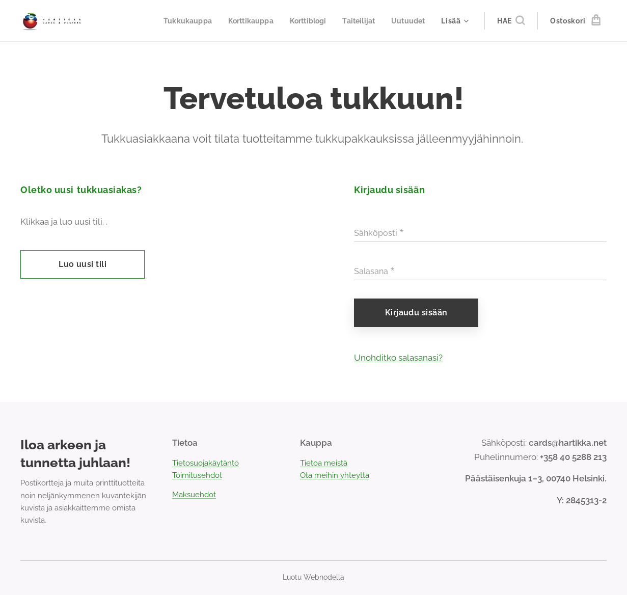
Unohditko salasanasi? (398, 358)
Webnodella (324, 577)
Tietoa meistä (323, 462)
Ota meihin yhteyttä (334, 475)
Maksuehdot (194, 494)
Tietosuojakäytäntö (205, 462)
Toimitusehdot (197, 475)
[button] (510, 21)
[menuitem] (177, 21)
